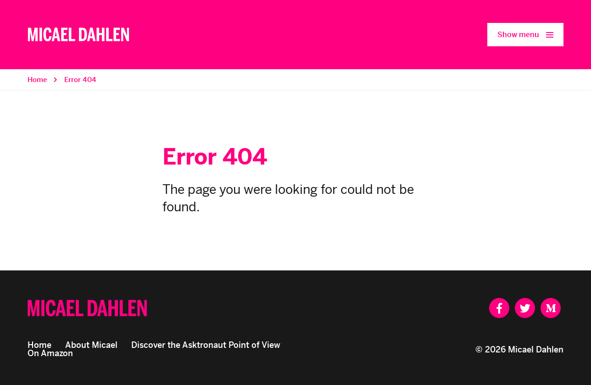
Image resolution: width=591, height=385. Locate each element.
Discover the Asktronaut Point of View (205, 345)
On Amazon (50, 353)
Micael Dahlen (535, 349)
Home (37, 79)
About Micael (91, 345)
